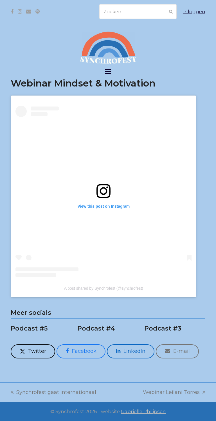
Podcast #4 (96, 328)
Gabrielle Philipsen (143, 411)
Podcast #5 (29, 328)
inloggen (194, 11)
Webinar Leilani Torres (174, 392)
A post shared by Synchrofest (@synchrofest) (103, 288)
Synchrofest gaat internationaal (53, 392)
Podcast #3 (162, 328)
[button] (108, 71)
